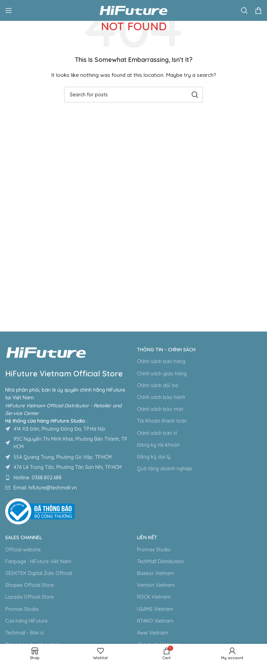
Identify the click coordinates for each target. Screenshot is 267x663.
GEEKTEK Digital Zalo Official (38, 573)
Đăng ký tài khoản (158, 445)
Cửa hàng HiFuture (26, 621)
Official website (23, 549)
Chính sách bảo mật (160, 409)
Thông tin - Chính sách (166, 349)
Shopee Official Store (29, 585)
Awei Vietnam (152, 633)
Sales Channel (23, 537)
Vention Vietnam (156, 585)
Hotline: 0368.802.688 (38, 477)
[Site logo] (133, 10)
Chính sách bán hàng (161, 361)
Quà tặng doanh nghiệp (164, 468)
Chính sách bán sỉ (157, 433)
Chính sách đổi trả (157, 385)
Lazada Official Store (29, 597)
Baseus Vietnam (155, 573)
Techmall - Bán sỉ (24, 633)
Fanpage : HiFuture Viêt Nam (38, 561)
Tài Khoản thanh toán (162, 421)
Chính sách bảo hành (161, 397)
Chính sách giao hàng (162, 373)
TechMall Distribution (160, 561)
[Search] (244, 10)
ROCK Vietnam (154, 597)
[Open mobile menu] (9, 10)
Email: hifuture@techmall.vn (45, 488)
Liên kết (147, 537)
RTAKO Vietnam (155, 621)
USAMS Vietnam (155, 609)
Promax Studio (22, 609)
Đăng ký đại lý (153, 457)
